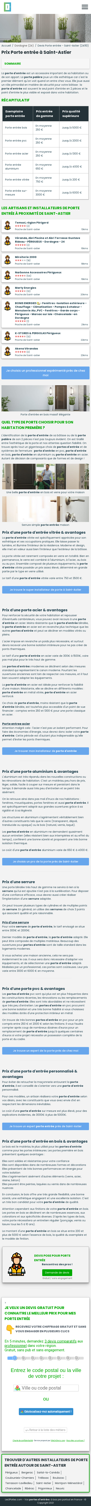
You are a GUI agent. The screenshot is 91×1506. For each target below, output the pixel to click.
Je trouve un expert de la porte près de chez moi (45, 1051)
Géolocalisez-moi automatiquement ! (46, 1411)
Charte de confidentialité (23, 1441)
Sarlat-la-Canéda (48, 1472)
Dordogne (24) (24, 45)
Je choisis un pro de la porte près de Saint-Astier (45, 861)
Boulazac (58, 1478)
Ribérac (29, 1488)
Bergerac (27, 1472)
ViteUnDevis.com (58, 1441)
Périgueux (11, 1472)
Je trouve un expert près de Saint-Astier (45, 1126)
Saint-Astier (43, 1483)
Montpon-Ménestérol (68, 1483)
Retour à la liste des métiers (45, 1430)
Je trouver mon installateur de (45, 751)
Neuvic (60, 1488)
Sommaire (12, 64)
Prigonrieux (45, 1488)
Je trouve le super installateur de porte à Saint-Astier (45, 590)
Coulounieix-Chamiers (19, 1478)
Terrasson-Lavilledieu (18, 1483)
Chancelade (13, 1488)
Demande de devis (57, 1272)
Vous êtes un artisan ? (75, 1441)
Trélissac (43, 1478)
